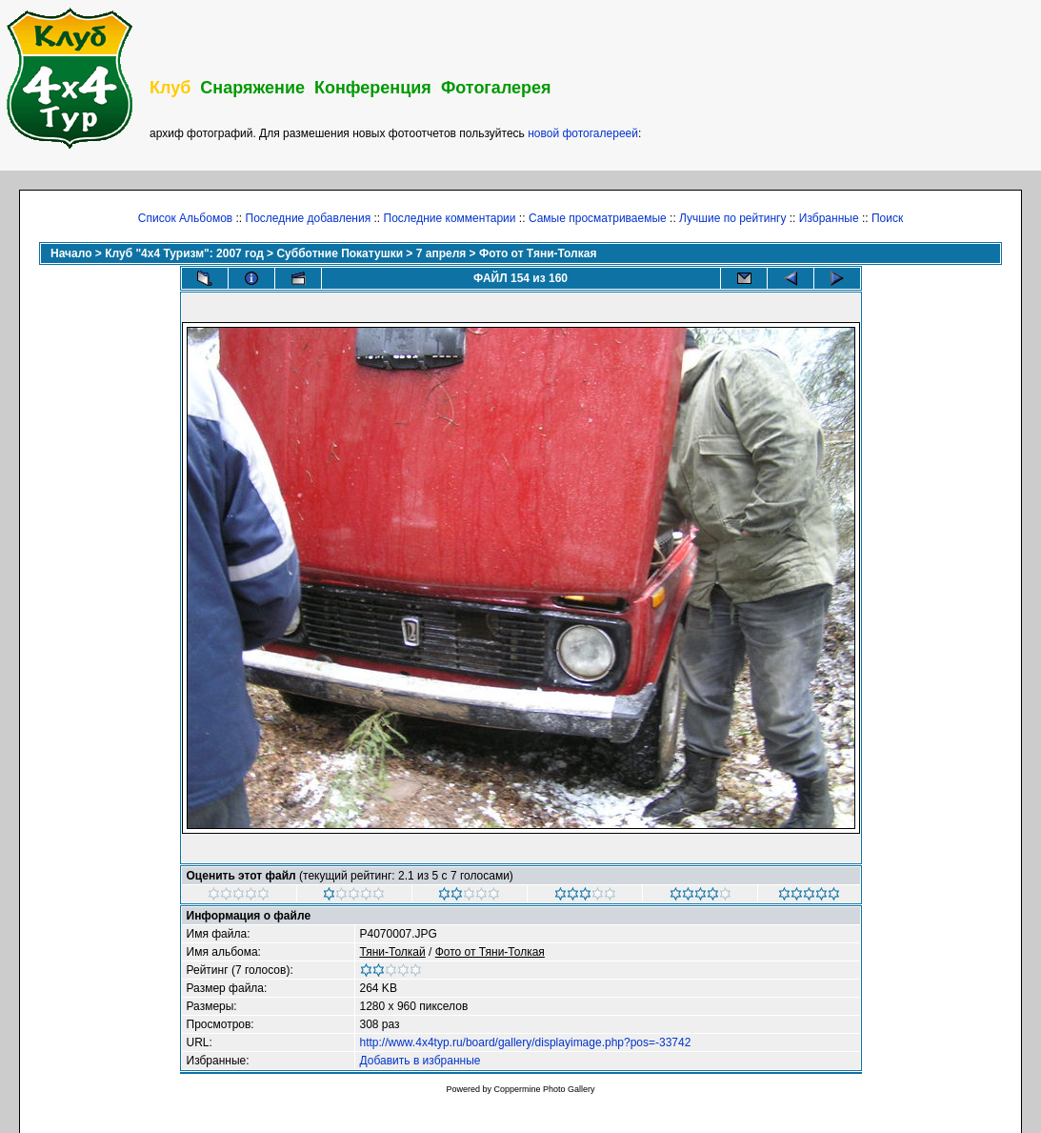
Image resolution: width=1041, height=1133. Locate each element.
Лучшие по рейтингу (732, 218)
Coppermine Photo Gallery (543, 1089)
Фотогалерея (496, 87)
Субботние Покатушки (339, 253)
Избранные (829, 218)
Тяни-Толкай (393, 952)
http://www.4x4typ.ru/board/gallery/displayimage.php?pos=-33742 (525, 1042)
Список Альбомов (185, 218)
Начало (70, 253)
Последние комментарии (450, 218)
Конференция (372, 87)
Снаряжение (252, 87)
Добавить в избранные (420, 1060)
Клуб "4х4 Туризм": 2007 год (184, 253)
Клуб (170, 87)
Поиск (887, 218)
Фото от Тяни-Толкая (537, 253)
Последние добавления (308, 218)
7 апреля (441, 253)
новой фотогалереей (583, 133)
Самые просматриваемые (598, 218)
